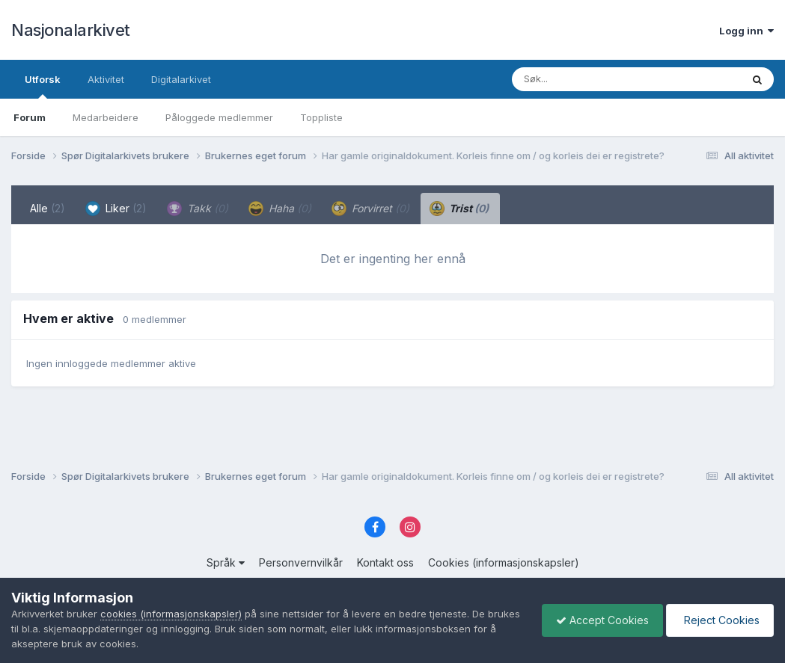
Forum (29, 117)
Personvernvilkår (301, 562)
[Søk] (588, 79)
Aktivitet (106, 79)
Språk (226, 562)
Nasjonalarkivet (70, 30)
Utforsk (43, 86)
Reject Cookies (718, 620)
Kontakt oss (385, 562)
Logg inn (746, 31)
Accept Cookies (598, 620)
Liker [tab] (116, 208)
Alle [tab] (47, 208)
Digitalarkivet (181, 79)
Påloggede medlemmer (219, 117)
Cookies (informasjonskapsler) (503, 562)
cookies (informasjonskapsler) (171, 614)
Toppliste (321, 117)
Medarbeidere (105, 117)
